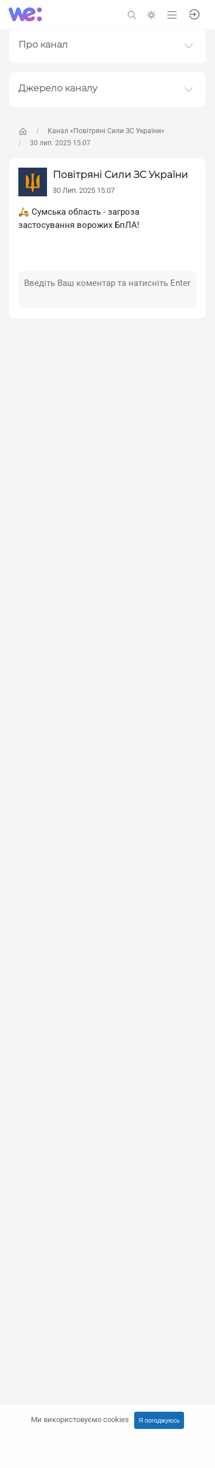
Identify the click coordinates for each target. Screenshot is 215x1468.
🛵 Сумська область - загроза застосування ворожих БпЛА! (78, 218)
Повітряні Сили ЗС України (120, 174)
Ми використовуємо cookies (80, 1419)
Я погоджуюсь (159, 1420)
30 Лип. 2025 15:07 (84, 190)
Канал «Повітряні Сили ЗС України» (106, 131)
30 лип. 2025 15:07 (60, 143)
